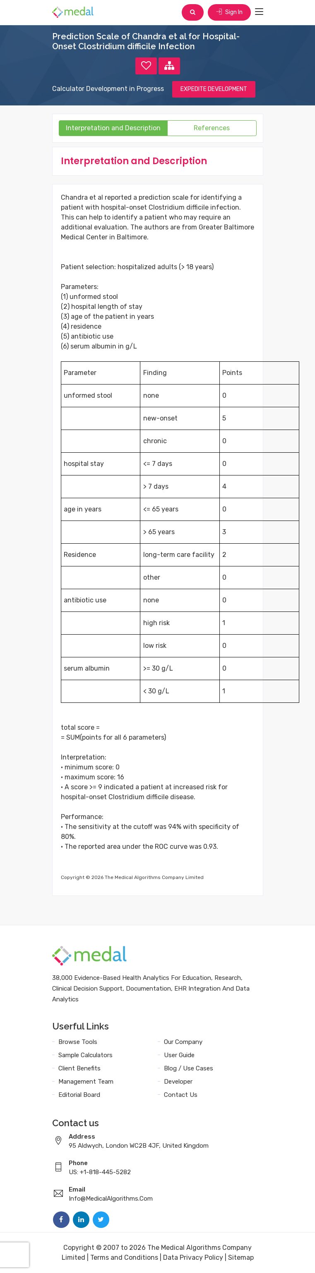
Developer (178, 1081)
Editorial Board (79, 1095)
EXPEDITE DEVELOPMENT (213, 89)
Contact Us (180, 1095)
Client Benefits (79, 1068)
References (212, 128)
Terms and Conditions (124, 1257)
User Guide (179, 1055)
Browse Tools (77, 1042)
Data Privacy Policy (193, 1257)
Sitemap (241, 1257)
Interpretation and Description (113, 128)
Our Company (183, 1042)
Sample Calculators (85, 1055)
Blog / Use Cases (188, 1068)
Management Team (85, 1081)
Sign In (229, 12)
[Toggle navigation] (259, 12)
